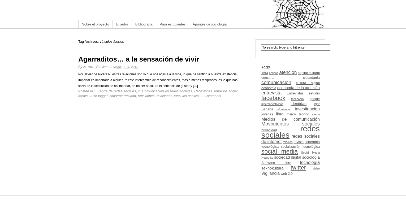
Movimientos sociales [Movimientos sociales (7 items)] (290, 124)
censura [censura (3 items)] (267, 78)
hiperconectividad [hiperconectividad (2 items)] (272, 104)
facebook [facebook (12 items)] (273, 98)
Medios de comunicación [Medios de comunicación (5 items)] (290, 119)
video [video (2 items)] (316, 168)
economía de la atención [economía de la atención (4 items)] (298, 88)
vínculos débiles (186, 96)
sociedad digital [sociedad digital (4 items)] (287, 157)
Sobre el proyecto (95, 24)
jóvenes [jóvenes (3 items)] (267, 114)
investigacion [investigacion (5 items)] (307, 108)
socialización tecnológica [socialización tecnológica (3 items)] (300, 147)
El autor (122, 24)
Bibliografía (144, 24)
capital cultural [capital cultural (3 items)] (309, 73)
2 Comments (211, 96)
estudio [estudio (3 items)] (314, 93)
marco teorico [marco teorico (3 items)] (297, 114)
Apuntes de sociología (210, 24)
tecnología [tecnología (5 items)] (310, 162)
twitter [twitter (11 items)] (298, 167)
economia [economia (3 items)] (268, 88)
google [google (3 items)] (314, 99)
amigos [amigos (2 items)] (273, 73)
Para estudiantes (173, 24)
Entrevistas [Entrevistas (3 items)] (295, 93)
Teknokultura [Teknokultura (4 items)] (272, 168)
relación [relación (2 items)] (287, 142)
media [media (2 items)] (316, 114)
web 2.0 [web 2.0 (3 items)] (287, 174)
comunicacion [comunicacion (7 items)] (276, 82)
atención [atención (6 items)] (288, 72)
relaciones (164, 96)
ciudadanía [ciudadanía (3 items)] (311, 78)
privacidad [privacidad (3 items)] (269, 130)
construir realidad (123, 96)
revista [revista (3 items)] (298, 142)
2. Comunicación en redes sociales (165, 91)
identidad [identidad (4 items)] (299, 104)
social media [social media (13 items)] (279, 151)
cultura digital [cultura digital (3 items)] (308, 83)
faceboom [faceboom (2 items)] (297, 99)
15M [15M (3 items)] (264, 73)
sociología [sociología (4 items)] (311, 157)
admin (88, 66)
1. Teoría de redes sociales (115, 91)
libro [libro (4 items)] (279, 114)
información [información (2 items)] (284, 109)
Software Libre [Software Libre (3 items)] (276, 163)
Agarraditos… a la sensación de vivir (138, 59)
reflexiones (146, 96)
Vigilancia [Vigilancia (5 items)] (270, 173)
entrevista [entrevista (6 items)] (271, 92)
